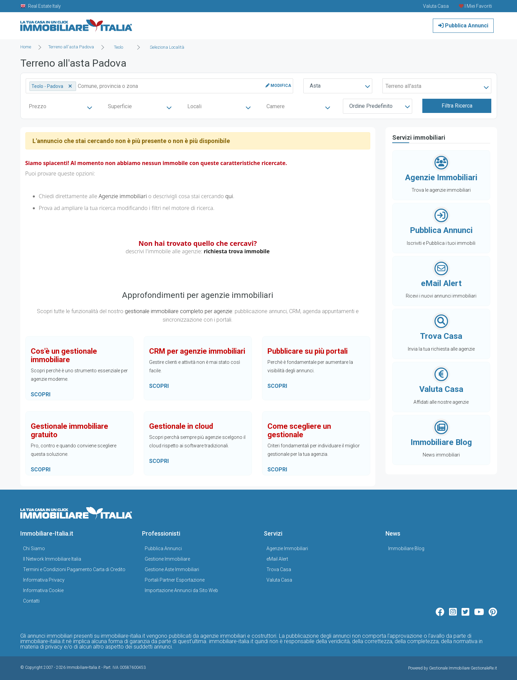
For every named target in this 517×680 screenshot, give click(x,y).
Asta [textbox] (315, 86)
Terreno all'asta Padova (71, 46)
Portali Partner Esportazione (175, 580)
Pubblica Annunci (463, 25)
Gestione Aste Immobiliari (172, 569)
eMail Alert (277, 559)
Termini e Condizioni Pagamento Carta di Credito (74, 569)
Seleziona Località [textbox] (167, 47)
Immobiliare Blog (406, 548)
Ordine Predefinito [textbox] (371, 106)
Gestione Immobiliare (167, 559)
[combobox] (120, 47)
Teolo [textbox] (118, 47)
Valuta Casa (279, 580)
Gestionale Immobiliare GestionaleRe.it (463, 668)
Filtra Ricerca (457, 105)
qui (229, 196)
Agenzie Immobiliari (287, 548)
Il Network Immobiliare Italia (52, 559)
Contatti (31, 601)
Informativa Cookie (43, 590)
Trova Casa (278, 569)
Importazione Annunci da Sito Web (181, 590)
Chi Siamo (34, 548)
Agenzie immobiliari (123, 196)
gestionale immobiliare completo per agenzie (178, 311)
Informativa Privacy (44, 580)
